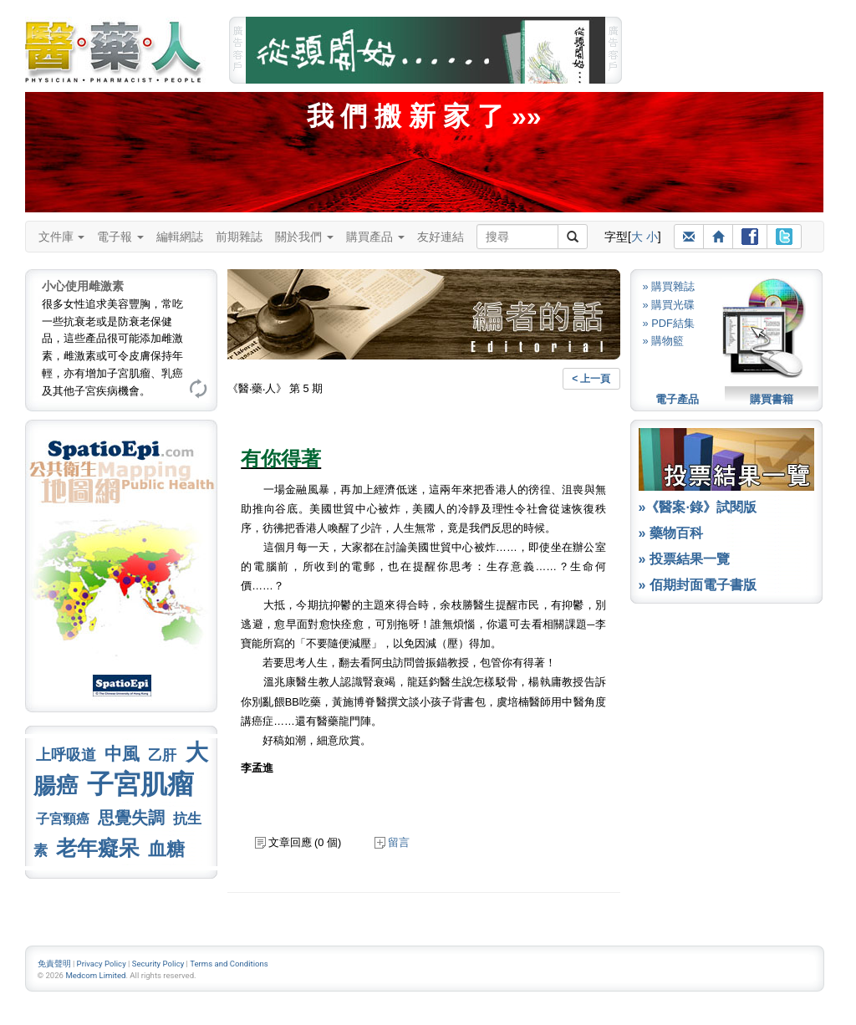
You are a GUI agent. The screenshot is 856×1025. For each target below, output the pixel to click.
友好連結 (440, 236)
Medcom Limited (95, 975)
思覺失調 (131, 817)
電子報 (120, 236)
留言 (392, 842)
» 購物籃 (664, 340)
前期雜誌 (239, 236)
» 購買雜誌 (669, 286)
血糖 (166, 849)
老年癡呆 (98, 848)
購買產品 (375, 236)
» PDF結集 (669, 323)
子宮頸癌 (62, 819)
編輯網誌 (179, 236)
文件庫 (61, 236)
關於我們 (304, 236)
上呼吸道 (66, 755)
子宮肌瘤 (140, 784)
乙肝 (162, 755)
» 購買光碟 (669, 304)
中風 (122, 753)
